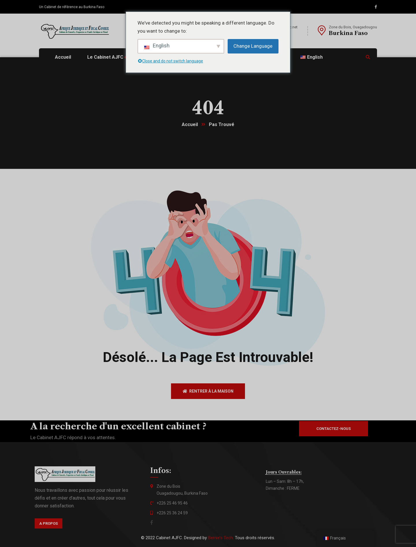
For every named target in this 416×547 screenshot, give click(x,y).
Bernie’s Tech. (221, 537)
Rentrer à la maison (208, 391)
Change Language (252, 46)
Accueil (190, 124)
